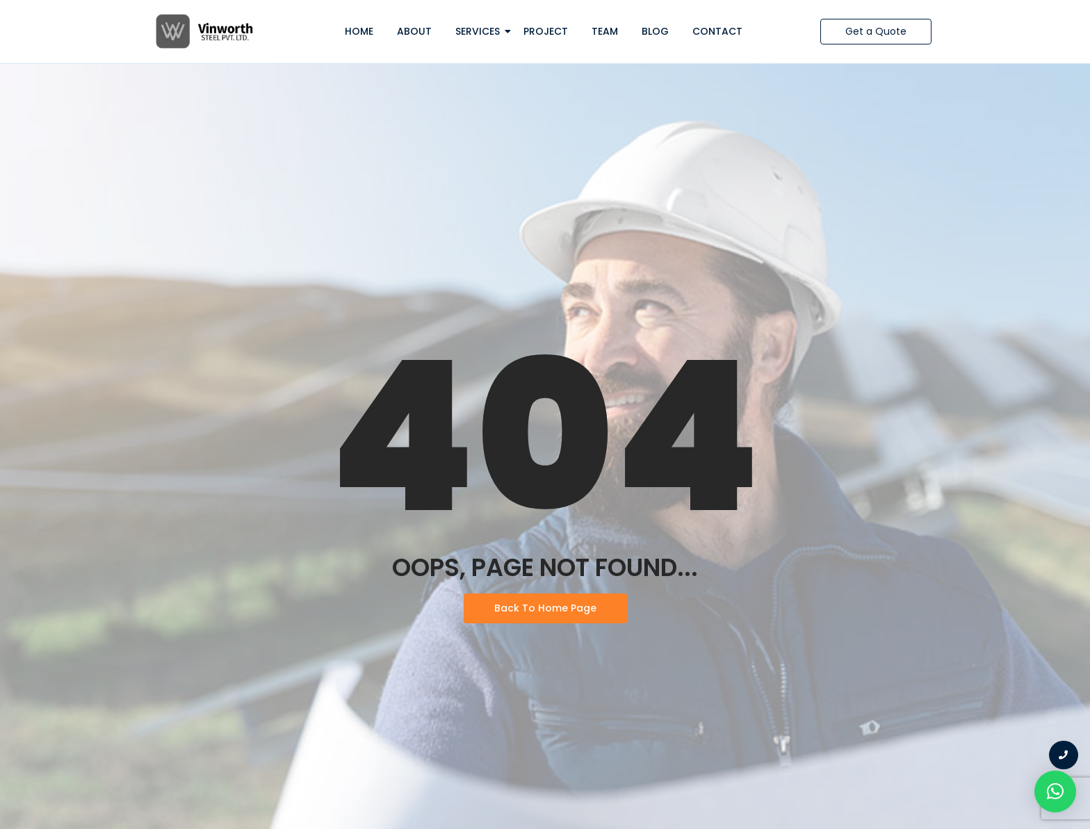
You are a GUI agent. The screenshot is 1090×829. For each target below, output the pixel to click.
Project (545, 31)
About (414, 31)
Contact (717, 31)
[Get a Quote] (876, 31)
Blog (655, 31)
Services (480, 31)
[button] (1055, 791)
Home (359, 31)
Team (605, 31)
